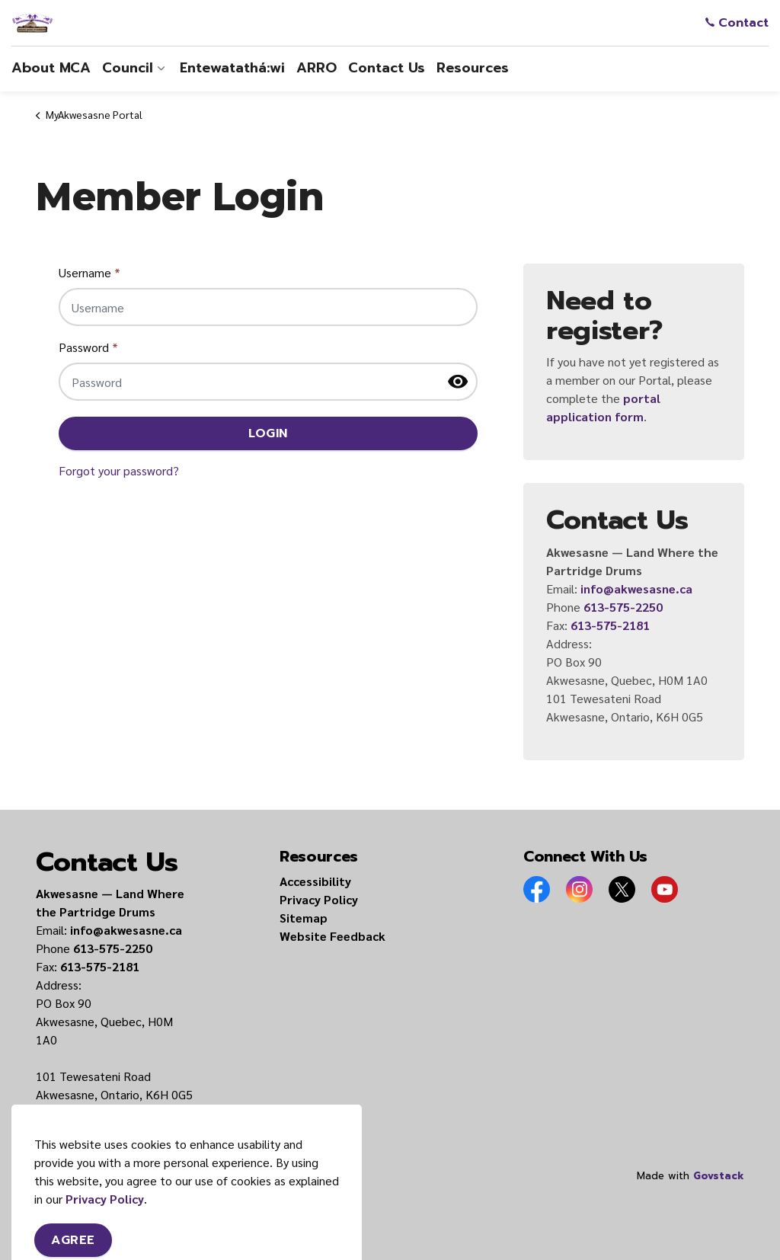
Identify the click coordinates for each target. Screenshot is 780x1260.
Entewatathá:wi (232, 67)
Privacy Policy (319, 899)
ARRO (316, 67)
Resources (472, 67)
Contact (737, 23)
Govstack (718, 1176)
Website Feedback (332, 936)
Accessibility (315, 881)
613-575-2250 (623, 607)
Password (88, 347)
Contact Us (386, 67)
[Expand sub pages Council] (160, 68)
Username (89, 272)
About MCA (51, 67)
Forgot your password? (119, 470)
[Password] (268, 382)
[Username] (268, 307)
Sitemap (304, 918)
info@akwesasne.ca (636, 588)
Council (127, 67)
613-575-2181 (610, 625)
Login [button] (268, 433)
